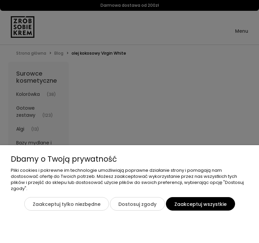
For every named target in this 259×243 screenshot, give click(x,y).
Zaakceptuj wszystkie (200, 204)
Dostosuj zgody (137, 204)
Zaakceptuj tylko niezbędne (66, 204)
